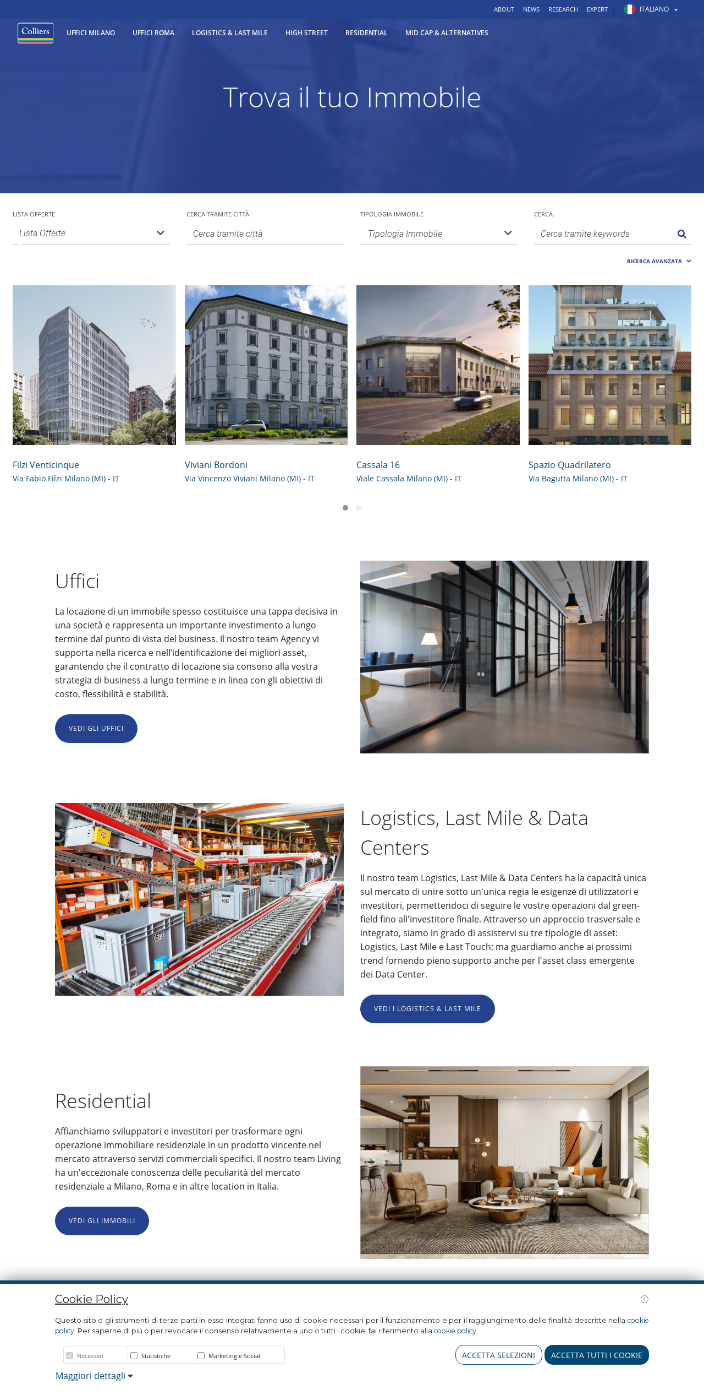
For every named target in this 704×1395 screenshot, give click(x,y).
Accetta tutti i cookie (596, 1355)
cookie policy (455, 1331)
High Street (306, 32)
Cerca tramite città (217, 214)
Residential (366, 32)
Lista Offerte (34, 214)
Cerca (543, 214)
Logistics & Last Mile (230, 32)
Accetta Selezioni (498, 1355)
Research (563, 9)
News (531, 9)
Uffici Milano (91, 32)
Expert (597, 9)
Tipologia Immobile (392, 214)
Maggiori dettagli (94, 1376)
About (504, 9)
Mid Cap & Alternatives (446, 32)
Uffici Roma (153, 32)
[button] (646, 9)
